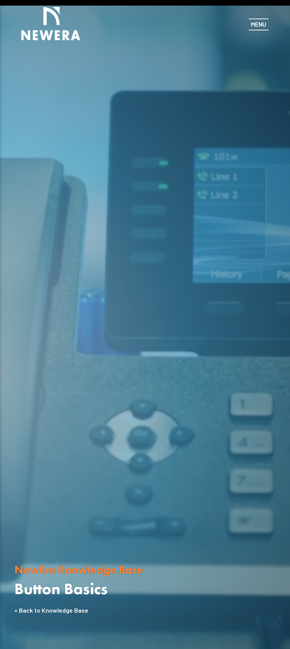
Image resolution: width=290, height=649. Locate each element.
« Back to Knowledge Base (51, 610)
